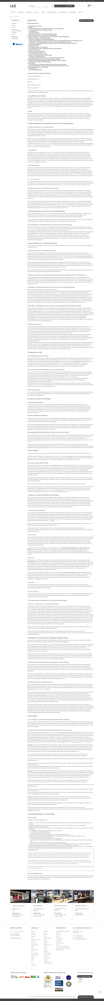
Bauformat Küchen (35, 939)
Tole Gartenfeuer (48, 953)
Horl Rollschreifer (35, 955)
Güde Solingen (34, 953)
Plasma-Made (47, 955)
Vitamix (45, 956)
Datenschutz (15, 36)
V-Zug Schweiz (47, 958)
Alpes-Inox (43, 1)
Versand (84, 1)
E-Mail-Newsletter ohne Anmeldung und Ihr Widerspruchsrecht (46, 48)
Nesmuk (45, 934)
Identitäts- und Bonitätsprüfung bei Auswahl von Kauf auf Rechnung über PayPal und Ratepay (53, 43)
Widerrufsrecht (15, 38)
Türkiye (57, 944)
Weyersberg (47, 961)
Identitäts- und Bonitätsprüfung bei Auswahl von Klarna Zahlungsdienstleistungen (50, 42)
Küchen (43, 12)
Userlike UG (66, 181)
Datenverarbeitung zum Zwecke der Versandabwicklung (43, 35)
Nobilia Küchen (47, 938)
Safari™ (74, 453)
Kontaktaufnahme (34, 32)
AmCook (33, 934)
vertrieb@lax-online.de (15, 938)
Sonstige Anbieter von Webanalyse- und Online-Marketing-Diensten (47, 58)
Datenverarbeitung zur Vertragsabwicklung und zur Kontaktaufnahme (46, 28)
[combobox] (38, 6)
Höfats (32, 958)
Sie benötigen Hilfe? (86, 997)
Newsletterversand (35, 50)
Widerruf (58, 933)
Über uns (81, 12)
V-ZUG (47, 1)
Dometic (33, 946)
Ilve (36, 1)
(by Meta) (32, 745)
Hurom (32, 960)
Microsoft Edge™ (68, 453)
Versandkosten (49, 996)
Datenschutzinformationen (79, 655)
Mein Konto (58, 941)
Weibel (45, 960)
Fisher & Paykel (34, 949)
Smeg (34, 1)
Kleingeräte (29, 12)
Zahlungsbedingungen (76, 1)
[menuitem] (38, 6)
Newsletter (14, 23)
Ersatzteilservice (73, 12)
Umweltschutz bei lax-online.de (63, 948)
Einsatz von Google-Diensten (37, 56)
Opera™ (89, 453)
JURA (50, 1)
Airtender (33, 931)
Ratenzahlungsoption (35, 44)
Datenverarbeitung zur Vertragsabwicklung (41, 30)
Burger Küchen (34, 944)
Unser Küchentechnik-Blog (62, 946)
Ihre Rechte (33, 68)
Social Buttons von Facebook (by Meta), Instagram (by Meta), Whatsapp (48, 64)
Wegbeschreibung (60, 949)
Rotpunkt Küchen (48, 944)
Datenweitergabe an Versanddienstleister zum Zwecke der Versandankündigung (49, 36)
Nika (45, 936)
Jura (32, 963)
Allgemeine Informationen (36, 52)
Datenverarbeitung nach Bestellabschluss (40, 61)
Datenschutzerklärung (37, 296)
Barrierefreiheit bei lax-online (62, 931)
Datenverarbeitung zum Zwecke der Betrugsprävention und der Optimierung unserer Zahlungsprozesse (56, 40)
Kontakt (92, 1)
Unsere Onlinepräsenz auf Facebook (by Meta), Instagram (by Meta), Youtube (49, 65)
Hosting (30, 27)
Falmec (32, 948)
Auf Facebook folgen (84, 976)
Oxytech (46, 943)
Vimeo (61, 606)
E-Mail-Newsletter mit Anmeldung (38, 47)
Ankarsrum (33, 936)
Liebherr (46, 931)
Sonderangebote (63, 12)
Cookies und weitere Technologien (37, 51)
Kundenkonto (33, 31)
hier (51, 320)
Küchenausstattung (52, 12)
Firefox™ (84, 453)
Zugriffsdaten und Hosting (35, 26)
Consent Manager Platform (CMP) (38, 54)
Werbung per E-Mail (34, 46)
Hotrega (33, 956)
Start (11, 16)
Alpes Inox (33, 933)
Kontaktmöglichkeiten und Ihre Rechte (38, 67)
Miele (45, 933)
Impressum (14, 32)
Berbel (39, 1)
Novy (45, 939)
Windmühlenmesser (48, 963)
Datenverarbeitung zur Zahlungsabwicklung (40, 38)
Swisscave (46, 951)
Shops (69, 1)
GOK (32, 951)
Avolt (32, 938)
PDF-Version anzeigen (86, 20)
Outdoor (36, 12)
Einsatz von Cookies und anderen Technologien (40, 55)
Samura (45, 948)
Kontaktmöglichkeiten (36, 69)
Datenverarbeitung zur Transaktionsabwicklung (42, 39)
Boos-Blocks (34, 943)
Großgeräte (20, 12)
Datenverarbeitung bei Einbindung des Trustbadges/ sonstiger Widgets (48, 60)
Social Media (32, 63)
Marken (13, 12)
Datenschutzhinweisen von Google (47, 520)
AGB (13, 34)
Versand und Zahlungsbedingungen (17, 30)
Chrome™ (79, 453)
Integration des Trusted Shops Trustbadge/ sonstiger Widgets (44, 59)
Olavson (45, 941)
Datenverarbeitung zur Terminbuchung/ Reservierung (43, 34)
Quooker (46, 946)
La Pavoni (33, 965)
